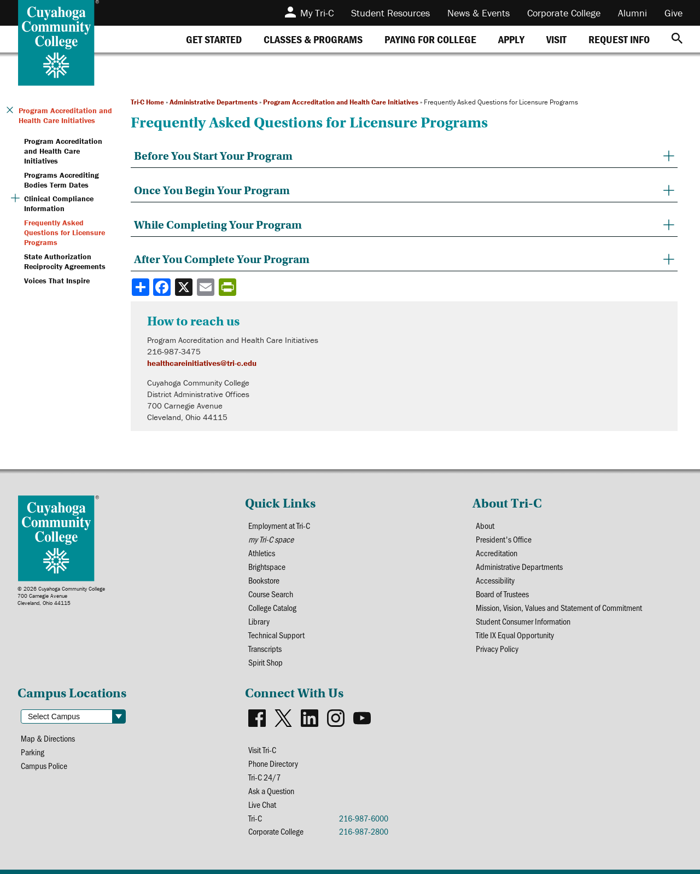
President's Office (504, 539)
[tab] (214, 39)
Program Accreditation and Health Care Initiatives (340, 102)
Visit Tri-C (262, 749)
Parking (32, 752)
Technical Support (276, 634)
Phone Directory (273, 763)
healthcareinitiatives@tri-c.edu (201, 363)
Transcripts (265, 648)
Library (259, 621)
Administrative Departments (214, 102)
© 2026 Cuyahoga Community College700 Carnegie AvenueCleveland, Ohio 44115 (61, 596)
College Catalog (272, 607)
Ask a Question (271, 790)
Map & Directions (48, 738)
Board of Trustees (502, 593)
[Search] (677, 39)
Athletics (261, 552)
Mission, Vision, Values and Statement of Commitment (559, 607)
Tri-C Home (147, 102)
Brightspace (266, 566)
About (485, 525)
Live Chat (262, 804)
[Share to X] (185, 287)
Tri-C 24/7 (264, 777)
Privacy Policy (497, 648)
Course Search (270, 593)
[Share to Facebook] (163, 287)
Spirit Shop (265, 662)
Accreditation (496, 552)
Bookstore (263, 580)
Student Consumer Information (523, 621)
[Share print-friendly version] (229, 287)
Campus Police (44, 765)
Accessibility (495, 580)
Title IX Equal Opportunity (515, 634)
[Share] (140, 287)
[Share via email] (207, 287)
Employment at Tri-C (279, 525)
